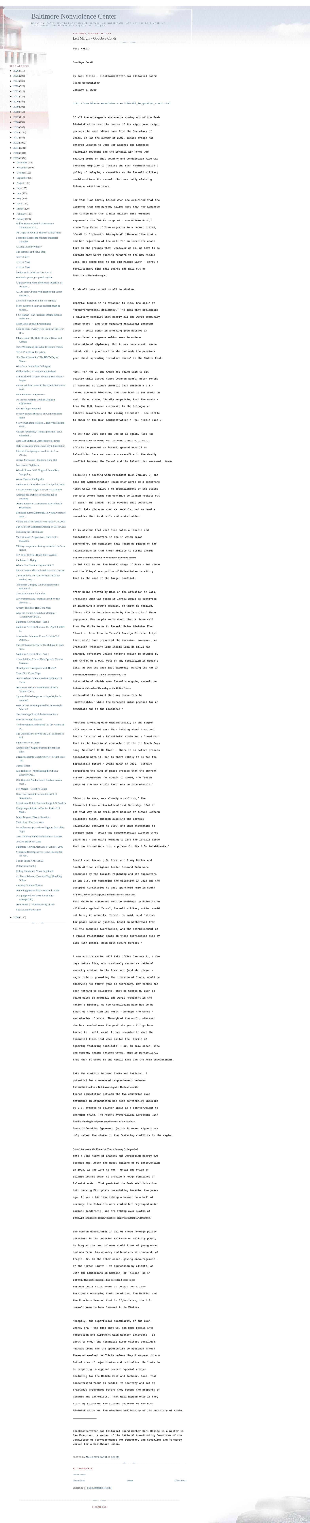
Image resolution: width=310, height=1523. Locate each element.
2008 (16, 917)
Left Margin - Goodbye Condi (31, 788)
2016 (16, 122)
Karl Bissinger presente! (28, 408)
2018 (16, 111)
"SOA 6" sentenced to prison (30, 351)
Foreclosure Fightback (27, 465)
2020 (16, 101)
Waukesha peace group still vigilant (34, 277)
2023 (16, 86)
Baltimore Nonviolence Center (73, 16)
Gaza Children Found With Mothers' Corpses (39, 836)
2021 (16, 96)
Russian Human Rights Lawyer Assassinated (39, 489)
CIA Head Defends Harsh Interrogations (36, 554)
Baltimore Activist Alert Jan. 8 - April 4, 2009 (39, 846)
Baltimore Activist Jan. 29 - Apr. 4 (33, 272)
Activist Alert (23, 262)
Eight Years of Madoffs (28, 742)
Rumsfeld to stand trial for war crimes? (36, 300)
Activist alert (22, 256)
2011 (16, 147)
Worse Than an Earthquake (30, 479)
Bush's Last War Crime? (28, 909)
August (21, 182)
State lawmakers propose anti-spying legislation (40, 445)
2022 (16, 91)
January (21, 218)
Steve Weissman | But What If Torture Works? (39, 346)
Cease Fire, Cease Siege (28, 673)
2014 (16, 132)
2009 (16, 158)
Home (130, 1480)
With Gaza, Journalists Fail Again (33, 366)
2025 (16, 75)
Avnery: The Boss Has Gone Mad (33, 607)
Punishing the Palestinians (29, 531)
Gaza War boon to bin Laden (30, 593)
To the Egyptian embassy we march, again (37, 890)
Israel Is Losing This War (29, 719)
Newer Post (79, 1480)
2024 (16, 80)
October (21, 172)
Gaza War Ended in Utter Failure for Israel (38, 440)
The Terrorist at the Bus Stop (30, 251)
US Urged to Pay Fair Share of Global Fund (38, 232)
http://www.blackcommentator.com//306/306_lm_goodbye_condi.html (122, 103)
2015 (16, 127)
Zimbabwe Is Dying (26, 560)
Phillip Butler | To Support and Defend (36, 371)
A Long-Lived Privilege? (29, 246)
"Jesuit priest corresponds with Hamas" (36, 668)
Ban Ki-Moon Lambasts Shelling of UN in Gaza (41, 526)
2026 (16, 70)
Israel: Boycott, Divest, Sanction (32, 817)
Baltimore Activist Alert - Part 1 (32, 653)
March (20, 208)
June (19, 193)
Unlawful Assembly (26, 865)
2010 (16, 152)
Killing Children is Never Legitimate (35, 871)
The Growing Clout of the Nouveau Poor (37, 714)
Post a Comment (79, 1475)
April (20, 203)
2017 (16, 116)
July (19, 188)
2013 (16, 137)
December (22, 162)
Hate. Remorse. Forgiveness (30, 394)
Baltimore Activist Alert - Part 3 (32, 621)
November (22, 167)
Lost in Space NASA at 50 (29, 860)
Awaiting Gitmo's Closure (29, 885)
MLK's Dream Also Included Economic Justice (40, 570)
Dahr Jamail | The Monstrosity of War (35, 904)
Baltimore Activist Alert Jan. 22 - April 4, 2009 (40, 484)
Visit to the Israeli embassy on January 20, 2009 (40, 521)
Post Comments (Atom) (99, 1487)
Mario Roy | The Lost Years (30, 822)
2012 (16, 142)
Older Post (180, 1480)
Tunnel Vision (23, 765)
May (19, 198)
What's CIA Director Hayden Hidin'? (35, 565)
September (22, 177)
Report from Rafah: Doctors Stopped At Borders (41, 803)
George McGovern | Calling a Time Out (36, 459)
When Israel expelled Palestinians (33, 323)
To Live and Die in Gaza (28, 841)
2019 (16, 106)
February (21, 213)
